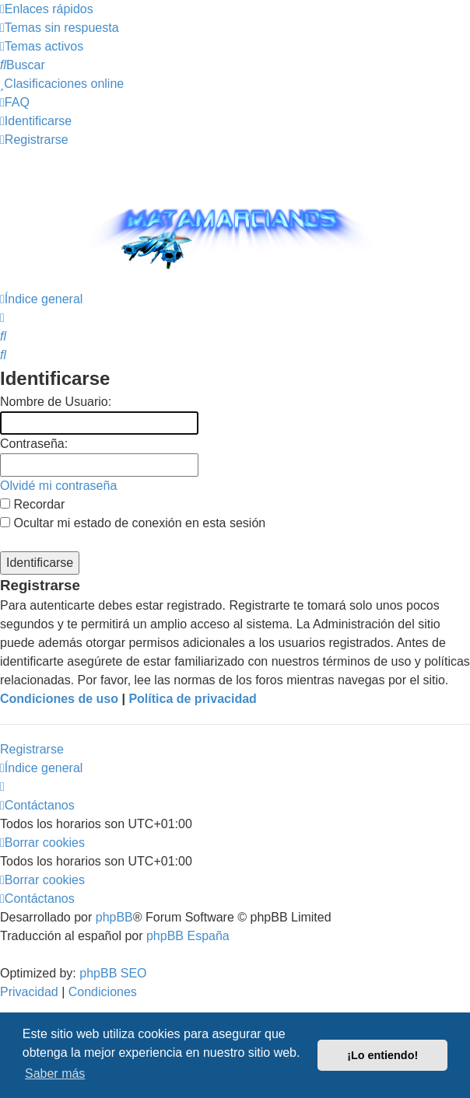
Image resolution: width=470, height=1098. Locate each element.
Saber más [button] (55, 1073)
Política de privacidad (192, 698)
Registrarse (32, 749)
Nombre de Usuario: (55, 401)
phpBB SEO (112, 973)
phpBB (114, 917)
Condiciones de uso (59, 698)
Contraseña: (34, 443)
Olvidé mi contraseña (58, 485)
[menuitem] (59, 27)
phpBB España (188, 935)
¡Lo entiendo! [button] (382, 1055)
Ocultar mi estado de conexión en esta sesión (132, 523)
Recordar (32, 504)
